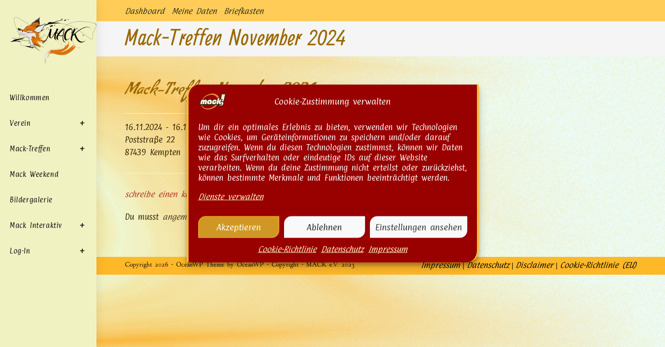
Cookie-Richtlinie (287, 259)
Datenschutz (342, 259)
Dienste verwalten (230, 207)
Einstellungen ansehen (418, 237)
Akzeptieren (239, 237)
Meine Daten (194, 11)
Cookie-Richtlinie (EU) (598, 337)
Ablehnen (324, 237)
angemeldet (183, 217)
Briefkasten (243, 11)
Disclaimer (534, 337)
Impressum (387, 259)
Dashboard (144, 11)
